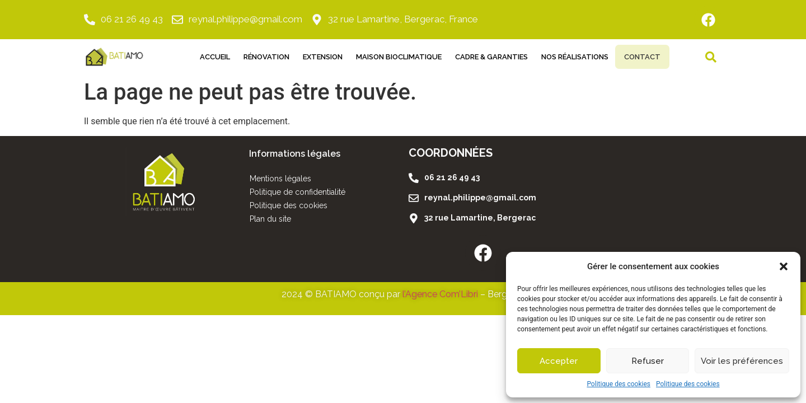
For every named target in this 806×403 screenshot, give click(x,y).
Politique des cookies (618, 384)
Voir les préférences (742, 361)
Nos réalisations (567, 57)
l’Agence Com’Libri (440, 294)
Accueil (207, 57)
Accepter (559, 361)
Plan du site (270, 218)
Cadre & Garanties (483, 57)
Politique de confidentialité (297, 192)
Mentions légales (280, 178)
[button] (783, 266)
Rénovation (259, 57)
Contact (642, 57)
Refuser (647, 361)
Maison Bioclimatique (391, 57)
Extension (315, 57)
